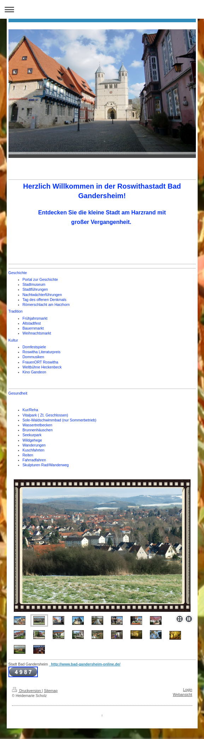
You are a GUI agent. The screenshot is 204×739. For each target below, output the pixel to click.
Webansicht (182, 694)
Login (187, 689)
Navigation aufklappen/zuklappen (102, 9)
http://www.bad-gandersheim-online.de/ (84, 664)
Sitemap (51, 690)
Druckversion (27, 690)
